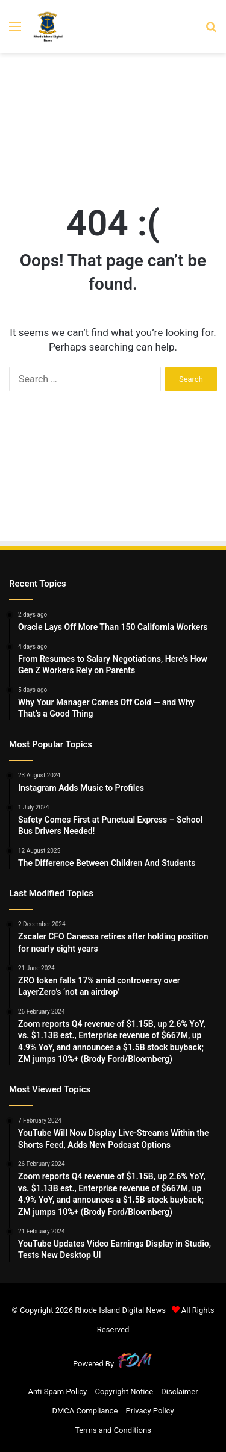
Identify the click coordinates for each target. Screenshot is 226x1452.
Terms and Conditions (113, 1430)
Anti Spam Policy (57, 1391)
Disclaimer (179, 1391)
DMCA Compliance (85, 1410)
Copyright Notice (124, 1391)
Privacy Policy (150, 1410)
